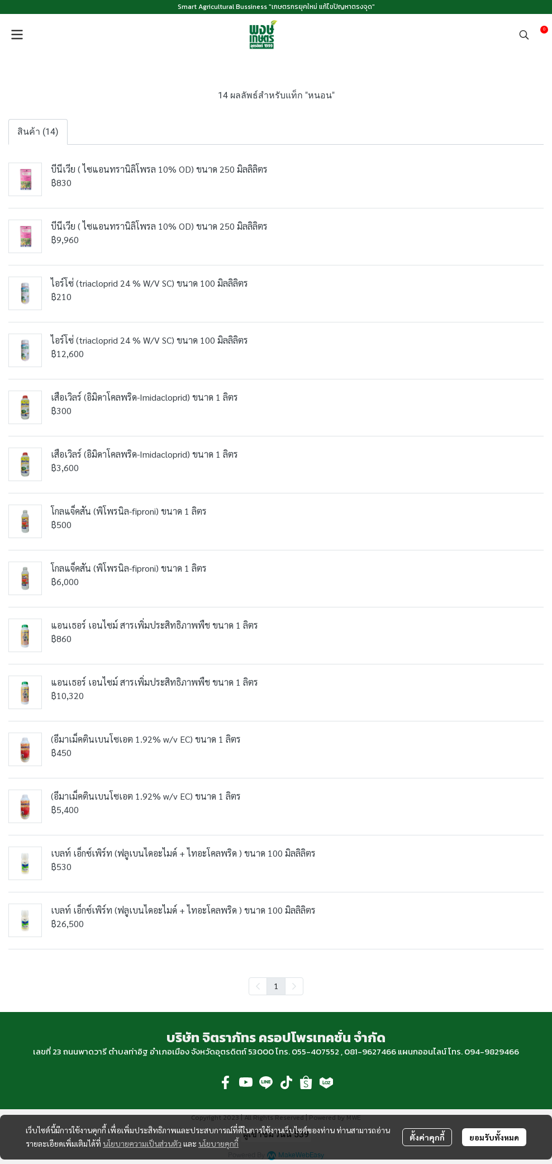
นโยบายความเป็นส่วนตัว (142, 1143)
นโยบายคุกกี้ (218, 1143)
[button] (524, 34)
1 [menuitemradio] (276, 986)
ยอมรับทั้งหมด (494, 1137)
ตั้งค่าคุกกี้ (427, 1137)
